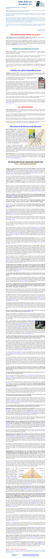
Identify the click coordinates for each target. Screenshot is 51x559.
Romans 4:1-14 (37, 190)
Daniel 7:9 (8, 352)
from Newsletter (36, 555)
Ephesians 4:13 (35, 503)
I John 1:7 (16, 300)
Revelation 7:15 (21, 262)
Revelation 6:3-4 (9, 424)
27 (11, 203)
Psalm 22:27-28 (34, 537)
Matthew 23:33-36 (11, 213)
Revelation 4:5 (40, 491)
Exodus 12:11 (26, 375)
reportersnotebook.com (10, 102)
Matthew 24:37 (27, 280)
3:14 (12, 243)
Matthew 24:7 (42, 438)
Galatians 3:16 (8, 203)
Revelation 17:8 (17, 233)
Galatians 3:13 (11, 196)
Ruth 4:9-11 (8, 388)
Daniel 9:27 (11, 233)
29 (13, 203)
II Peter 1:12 (12, 300)
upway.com (8, 157)
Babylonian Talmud (37, 228)
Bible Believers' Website (34, 554)
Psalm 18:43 (41, 536)
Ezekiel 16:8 (29, 324)
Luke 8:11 (14, 531)
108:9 (20, 378)
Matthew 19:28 (12, 352)
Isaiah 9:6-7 (18, 539)
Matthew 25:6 (31, 500)
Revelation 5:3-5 (9, 522)
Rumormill (25, 44)
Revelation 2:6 (36, 411)
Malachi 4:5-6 (37, 242)
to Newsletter (28, 555)
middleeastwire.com (9, 66)
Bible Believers (27, 554)
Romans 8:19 (15, 506)
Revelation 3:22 (29, 488)
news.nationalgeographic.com (15, 157)
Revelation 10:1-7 (37, 500)
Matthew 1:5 (13, 400)
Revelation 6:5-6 (13, 435)
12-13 (18, 520)
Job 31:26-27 (8, 172)
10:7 (14, 243)
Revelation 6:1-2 (9, 409)
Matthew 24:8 (29, 483)
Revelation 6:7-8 (11, 461)
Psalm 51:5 (17, 269)
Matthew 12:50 (40, 543)
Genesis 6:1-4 (21, 280)
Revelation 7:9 (8, 259)
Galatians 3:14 (8, 206)
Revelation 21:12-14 (19, 352)
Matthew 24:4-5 (30, 411)
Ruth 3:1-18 (21, 327)
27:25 (16, 213)
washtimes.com (36, 122)
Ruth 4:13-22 (8, 400)
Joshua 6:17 (21, 401)
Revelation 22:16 (33, 527)
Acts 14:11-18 (13, 172)
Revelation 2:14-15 (27, 413)
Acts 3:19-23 (42, 242)
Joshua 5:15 (8, 377)
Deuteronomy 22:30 (19, 324)
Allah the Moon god (32, 172)
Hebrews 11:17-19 (11, 218)
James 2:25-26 (27, 401)
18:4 (42, 500)
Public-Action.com (19, 44)
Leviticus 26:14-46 (38, 227)
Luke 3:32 (18, 400)
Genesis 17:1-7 (8, 176)
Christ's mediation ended (21, 488)
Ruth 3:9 (25, 324)
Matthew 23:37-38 (30, 333)
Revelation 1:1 (8, 243)
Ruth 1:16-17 (40, 297)
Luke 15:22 (8, 376)
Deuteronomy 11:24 (9, 382)
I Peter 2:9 (12, 219)
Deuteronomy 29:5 (32, 375)
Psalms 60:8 (14, 378)
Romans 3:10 (21, 269)
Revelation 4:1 (26, 489)
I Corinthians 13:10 (20, 349)
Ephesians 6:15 (13, 376)
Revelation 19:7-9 (28, 349)
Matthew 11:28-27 (25, 434)
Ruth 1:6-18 (30, 311)
